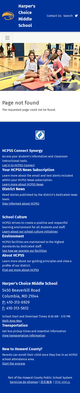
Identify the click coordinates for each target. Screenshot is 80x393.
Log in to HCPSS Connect (18, 165)
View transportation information (23, 335)
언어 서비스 (62, 382)
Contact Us (54, 16)
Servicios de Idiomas (24, 382)
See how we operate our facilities (24, 251)
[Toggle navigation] (7, 37)
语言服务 (46, 382)
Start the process (13, 363)
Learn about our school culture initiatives (30, 231)
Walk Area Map (12, 321)
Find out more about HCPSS (20, 270)
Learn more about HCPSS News (22, 184)
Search (68, 16)
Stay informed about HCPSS (20, 203)
